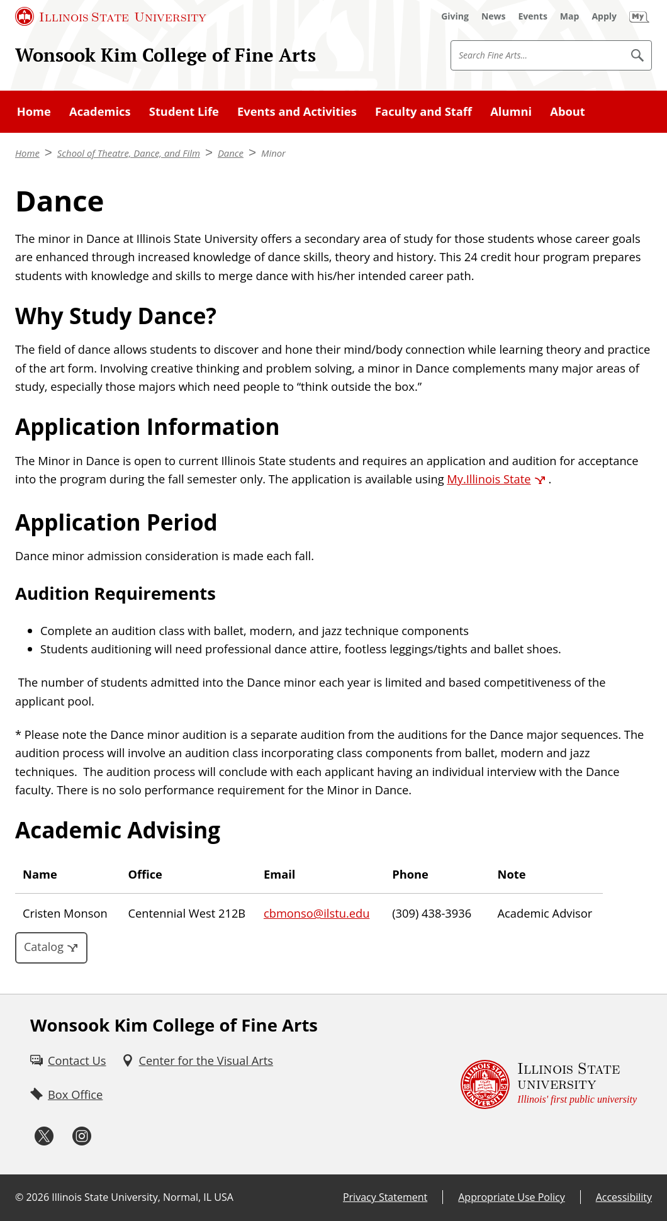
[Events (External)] (533, 16)
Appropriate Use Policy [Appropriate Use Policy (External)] (511, 1197)
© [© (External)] (19, 1197)
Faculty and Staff (423, 111)
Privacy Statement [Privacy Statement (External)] (385, 1197)
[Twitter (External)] (44, 1136)
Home (34, 111)
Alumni (511, 111)
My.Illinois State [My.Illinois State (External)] (488, 479)
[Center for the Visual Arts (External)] (197, 1060)
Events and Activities (297, 111)
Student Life (184, 111)
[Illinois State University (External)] (110, 16)
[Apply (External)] (604, 16)
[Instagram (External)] (82, 1136)
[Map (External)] (570, 16)
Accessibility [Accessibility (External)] (624, 1197)
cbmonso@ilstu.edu (316, 913)
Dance (231, 153)
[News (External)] (493, 16)
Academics (100, 111)
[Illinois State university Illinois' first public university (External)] (549, 1085)
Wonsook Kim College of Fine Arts (165, 55)
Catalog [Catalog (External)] (44, 946)
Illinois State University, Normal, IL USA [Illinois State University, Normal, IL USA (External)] (142, 1197)
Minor (273, 153)
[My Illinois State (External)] (639, 16)
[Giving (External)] (455, 16)
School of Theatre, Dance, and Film (128, 153)
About (567, 111)
